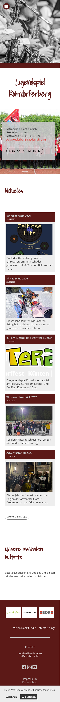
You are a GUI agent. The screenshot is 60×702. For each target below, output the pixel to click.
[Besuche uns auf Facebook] (24, 667)
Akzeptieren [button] (29, 696)
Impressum (30, 679)
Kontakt (30, 647)
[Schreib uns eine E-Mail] (34, 667)
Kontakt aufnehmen (24, 151)
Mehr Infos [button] (49, 689)
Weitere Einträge (17, 516)
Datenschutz (29, 682)
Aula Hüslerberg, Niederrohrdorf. (26, 139)
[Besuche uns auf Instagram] (29, 667)
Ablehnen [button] (11, 696)
